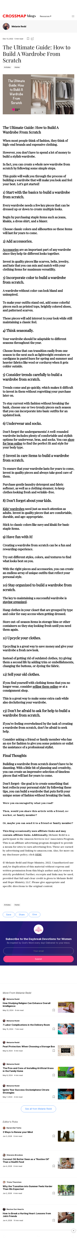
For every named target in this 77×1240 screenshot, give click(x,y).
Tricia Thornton (14, 1182)
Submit (38, 959)
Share (22, 914)
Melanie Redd (19, 26)
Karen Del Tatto (14, 1128)
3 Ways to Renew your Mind (18, 1132)
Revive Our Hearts (15, 1209)
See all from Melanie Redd (38, 1108)
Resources (45, 16)
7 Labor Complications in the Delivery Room (26, 1024)
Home (17, 67)
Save (8, 914)
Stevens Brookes (15, 1155)
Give (34, 914)
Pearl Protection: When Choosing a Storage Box (29, 1046)
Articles (7, 67)
